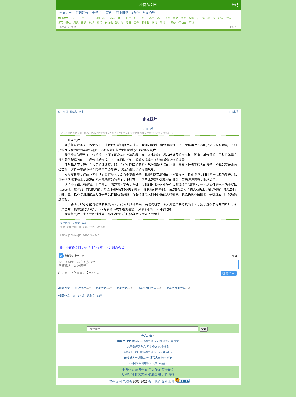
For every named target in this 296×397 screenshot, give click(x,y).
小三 (89, 18)
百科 (109, 12)
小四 (97, 18)
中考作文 (128, 369)
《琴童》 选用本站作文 (136, 352)
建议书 (109, 22)
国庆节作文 (124, 341)
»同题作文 (64, 287)
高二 (152, 18)
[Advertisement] (148, 60)
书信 (68, 22)
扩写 (228, 18)
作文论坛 (149, 12)
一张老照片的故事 (148, 287)
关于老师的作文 (136, 346)
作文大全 (65, 12)
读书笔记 (166, 357)
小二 (81, 18)
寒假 (154, 22)
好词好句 (82, 12)
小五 (105, 18)
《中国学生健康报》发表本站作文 (148, 363)
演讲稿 (119, 22)
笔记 (91, 22)
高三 (160, 18)
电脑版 (127, 381)
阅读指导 (234, 111)
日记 (83, 22)
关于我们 (154, 381)
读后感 (200, 18)
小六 (113, 18)
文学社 (135, 12)
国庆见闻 (156, 341)
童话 (99, 22)
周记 (76, 22)
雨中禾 (149, 128)
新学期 (146, 22)
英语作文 (168, 369)
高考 (183, 18)
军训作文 (152, 346)
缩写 (220, 18)
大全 (131, 357)
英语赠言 (163, 346)
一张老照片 (81, 287)
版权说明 (167, 381)
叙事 (81, 111)
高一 (144, 18)
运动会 (182, 22)
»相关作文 (64, 295)
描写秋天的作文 (141, 341)
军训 (191, 22)
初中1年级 (63, 111)
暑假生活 (156, 352)
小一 (73, 18)
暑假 (162, 22)
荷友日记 (122, 12)
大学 (167, 18)
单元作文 (154, 369)
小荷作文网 (148, 5)
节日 (128, 22)
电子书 (96, 12)
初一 (120, 18)
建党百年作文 (171, 341)
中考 (175, 18)
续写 (60, 22)
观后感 (211, 18)
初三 (136, 18)
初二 (128, 18)
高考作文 (141, 369)
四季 (136, 22)
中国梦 (172, 22)
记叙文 (73, 111)
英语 (191, 18)
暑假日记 (168, 352)
